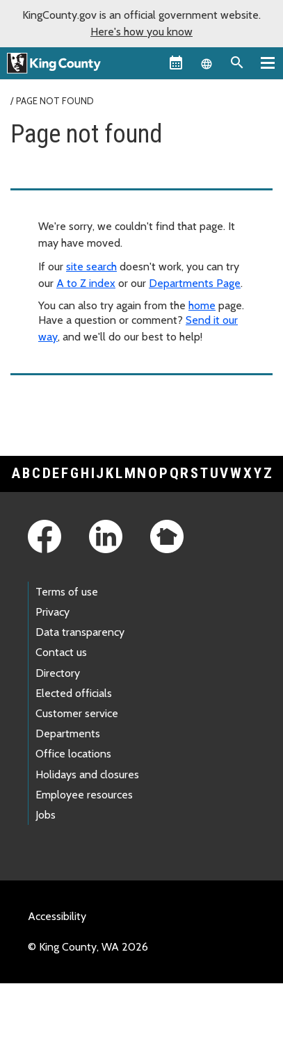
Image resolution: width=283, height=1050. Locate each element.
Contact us (61, 652)
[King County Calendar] (176, 62)
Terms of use (66, 591)
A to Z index (85, 283)
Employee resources (84, 794)
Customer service (76, 713)
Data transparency (79, 632)
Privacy (52, 611)
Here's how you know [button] (141, 31)
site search (91, 266)
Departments (67, 733)
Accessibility (57, 916)
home (202, 305)
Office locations (73, 753)
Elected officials (73, 693)
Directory (57, 673)
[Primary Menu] (267, 62)
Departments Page (195, 283)
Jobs (45, 814)
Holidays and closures (87, 774)
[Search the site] (237, 62)
